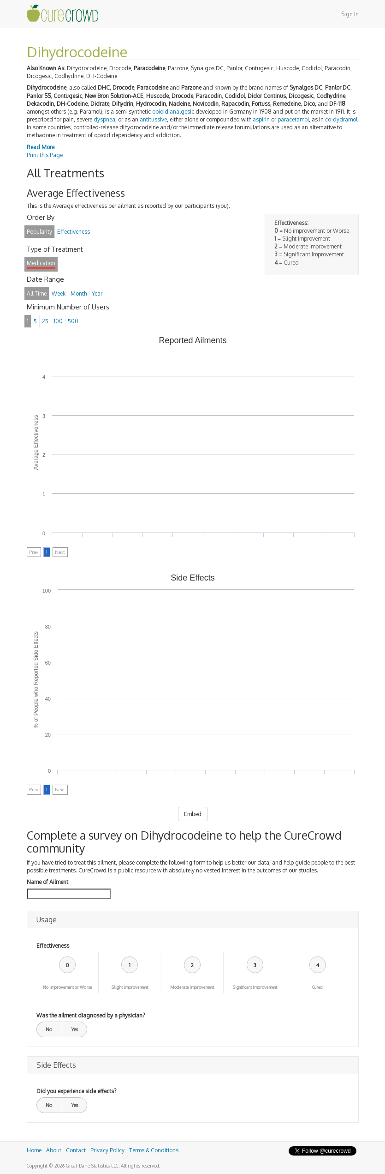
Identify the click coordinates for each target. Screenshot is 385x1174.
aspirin (261, 119)
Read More (40, 147)
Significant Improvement (255, 987)
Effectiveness (52, 945)
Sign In (350, 14)
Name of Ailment (47, 881)
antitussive (153, 119)
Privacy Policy (107, 1150)
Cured (317, 987)
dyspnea (104, 119)
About (53, 1150)
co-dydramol (341, 119)
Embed (192, 814)
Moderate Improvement (192, 987)
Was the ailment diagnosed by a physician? (90, 1015)
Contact (76, 1150)
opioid (160, 111)
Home (34, 1150)
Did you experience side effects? (76, 1091)
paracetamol (293, 119)
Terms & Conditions (153, 1150)
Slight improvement (130, 987)
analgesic (182, 111)
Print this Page (45, 154)
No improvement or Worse (67, 987)
